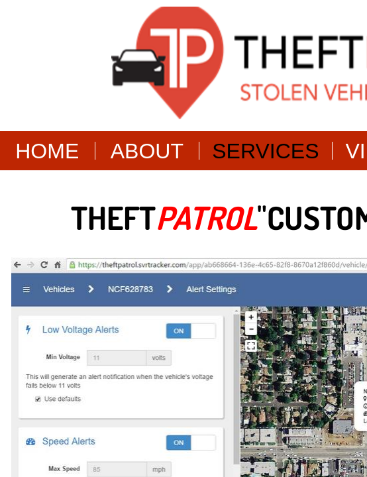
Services (265, 151)
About (147, 151)
